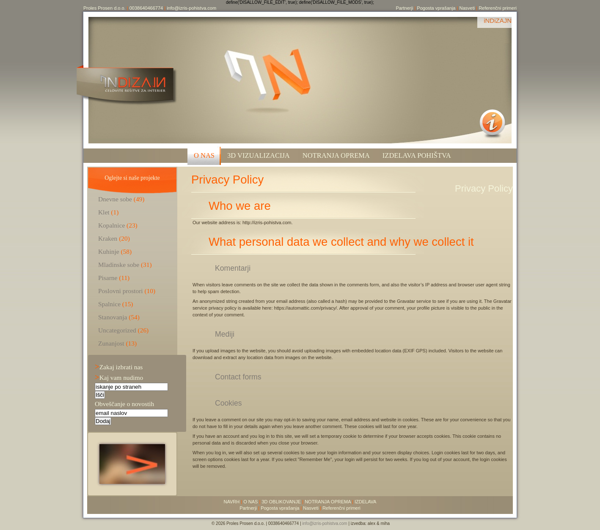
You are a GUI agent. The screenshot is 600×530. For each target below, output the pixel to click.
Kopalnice (111, 225)
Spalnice (109, 304)
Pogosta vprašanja (436, 8)
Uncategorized (117, 330)
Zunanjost (111, 343)
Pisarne (107, 277)
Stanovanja (112, 317)
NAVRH (232, 501)
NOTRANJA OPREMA (328, 501)
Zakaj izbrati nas (119, 367)
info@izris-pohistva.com (191, 8)
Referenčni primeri (498, 8)
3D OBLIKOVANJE (281, 501)
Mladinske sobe (118, 264)
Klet (104, 212)
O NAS (204, 155)
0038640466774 (146, 8)
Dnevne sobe (115, 199)
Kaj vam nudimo (119, 377)
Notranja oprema (336, 155)
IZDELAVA (366, 501)
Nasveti (467, 8)
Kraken (107, 238)
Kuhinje (108, 251)
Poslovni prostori (120, 290)
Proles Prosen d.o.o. (104, 8)
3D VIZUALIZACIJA (258, 155)
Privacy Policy (227, 179)
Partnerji (404, 8)
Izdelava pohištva (417, 155)
